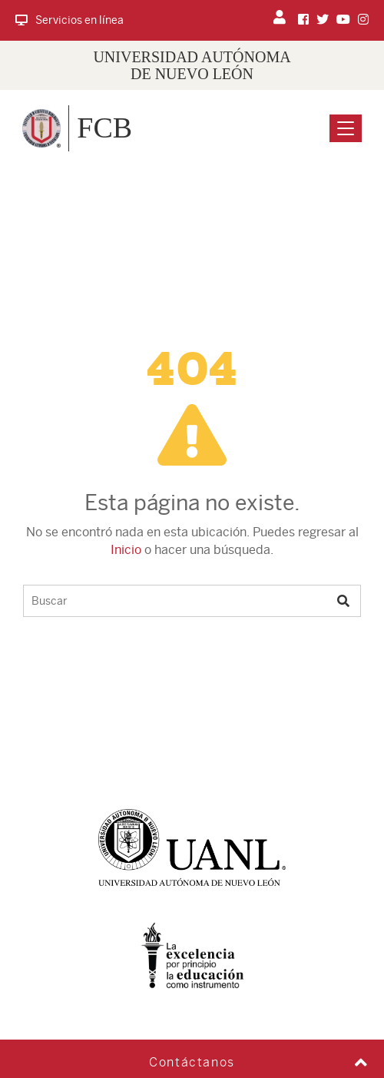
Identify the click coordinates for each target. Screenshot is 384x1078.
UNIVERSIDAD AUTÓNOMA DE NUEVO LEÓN (191, 65)
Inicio (126, 549)
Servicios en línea (69, 20)
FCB (104, 127)
